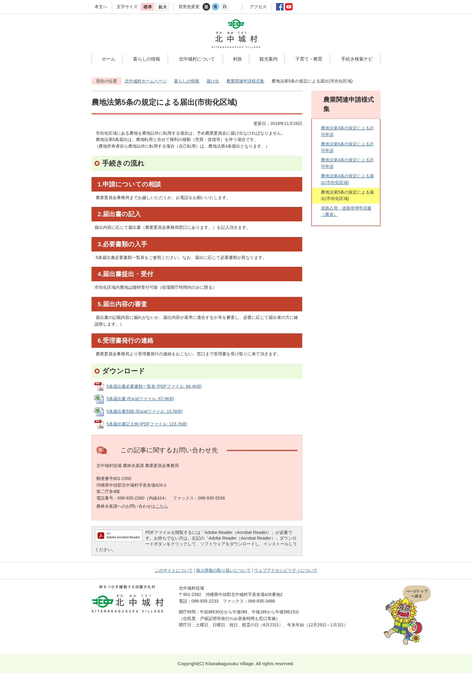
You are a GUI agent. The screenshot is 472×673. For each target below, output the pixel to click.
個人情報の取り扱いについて (223, 570)
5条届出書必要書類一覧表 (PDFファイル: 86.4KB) (154, 386)
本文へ (101, 6)
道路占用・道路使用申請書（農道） (346, 211)
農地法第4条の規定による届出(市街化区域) (347, 179)
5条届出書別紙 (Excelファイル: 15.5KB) (144, 411)
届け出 (212, 81)
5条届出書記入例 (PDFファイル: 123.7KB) (147, 424)
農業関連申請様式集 (245, 81)
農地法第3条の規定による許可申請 (347, 131)
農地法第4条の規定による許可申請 (347, 163)
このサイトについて (174, 570)
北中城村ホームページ (146, 81)
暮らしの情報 (186, 81)
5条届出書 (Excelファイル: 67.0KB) (140, 398)
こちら (161, 506)
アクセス (258, 6)
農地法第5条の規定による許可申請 (347, 147)
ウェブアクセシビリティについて (285, 570)
